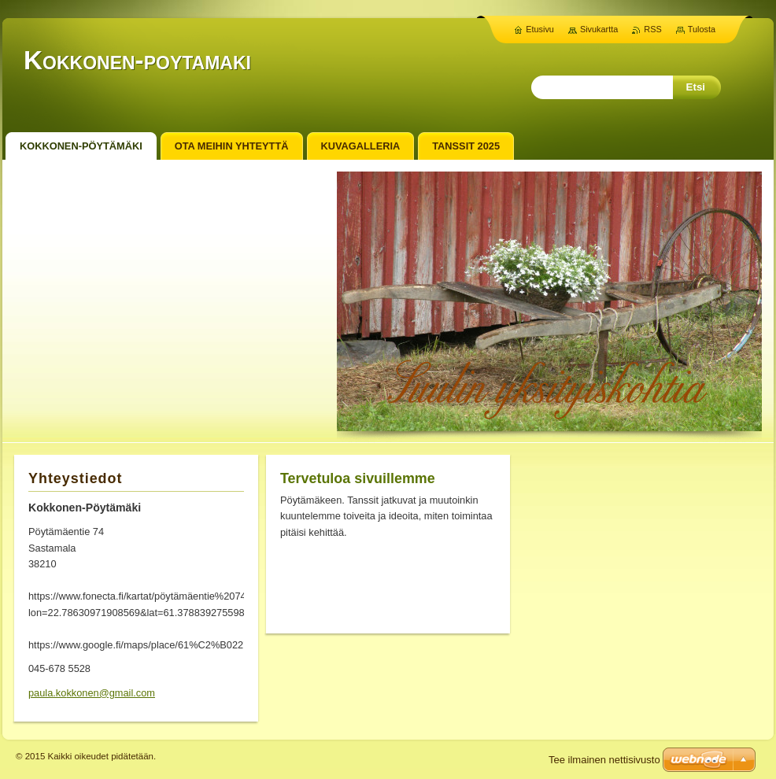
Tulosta (701, 29)
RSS (652, 29)
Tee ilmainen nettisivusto (604, 760)
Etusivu (540, 29)
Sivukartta (599, 29)
